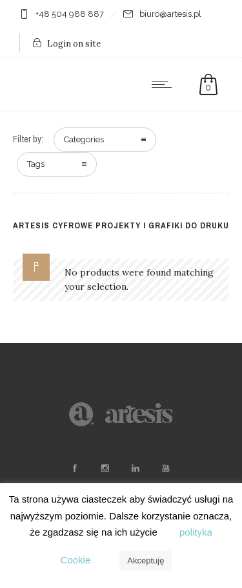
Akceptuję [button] (145, 560)
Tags (36, 164)
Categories (84, 139)
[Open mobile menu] (164, 84)
